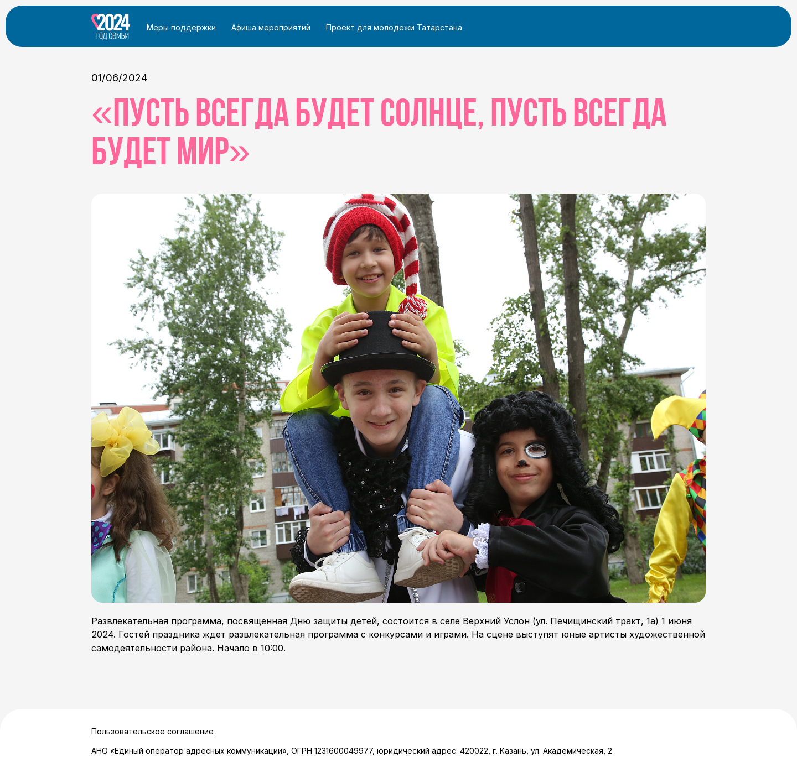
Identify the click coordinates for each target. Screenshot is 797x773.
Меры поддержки (181, 27)
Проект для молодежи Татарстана (394, 27)
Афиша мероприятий (270, 27)
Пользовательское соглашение (152, 731)
